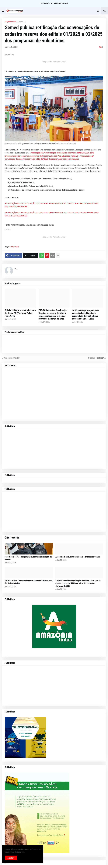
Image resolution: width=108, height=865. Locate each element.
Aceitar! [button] (11, 858)
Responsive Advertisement (54, 61)
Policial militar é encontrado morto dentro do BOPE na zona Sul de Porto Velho (20, 313)
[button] (3, 11)
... (16, 268)
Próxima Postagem (96, 358)
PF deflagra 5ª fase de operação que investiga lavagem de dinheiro (28, 558)
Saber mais (19, 852)
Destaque (22, 22)
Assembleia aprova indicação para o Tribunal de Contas (77, 557)
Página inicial (10, 22)
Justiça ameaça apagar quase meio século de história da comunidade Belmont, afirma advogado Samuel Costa (85, 314)
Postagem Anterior (11, 358)
